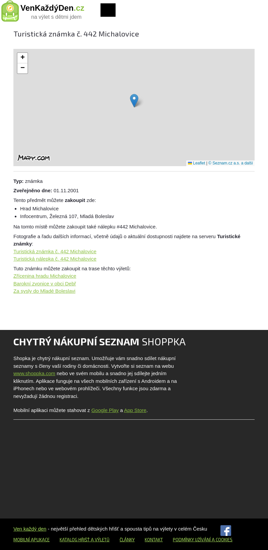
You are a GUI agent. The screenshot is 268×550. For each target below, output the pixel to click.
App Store (135, 410)
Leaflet (196, 163)
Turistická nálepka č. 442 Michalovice (54, 259)
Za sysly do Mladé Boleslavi (44, 291)
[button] (134, 101)
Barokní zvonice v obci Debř (44, 283)
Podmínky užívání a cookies (202, 539)
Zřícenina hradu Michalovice (44, 276)
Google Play (105, 410)
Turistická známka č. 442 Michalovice (54, 251)
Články (127, 539)
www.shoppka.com (34, 373)
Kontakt (154, 539)
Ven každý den (29, 529)
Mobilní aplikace (31, 539)
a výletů (100, 539)
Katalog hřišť (75, 539)
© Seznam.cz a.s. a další (230, 163)
